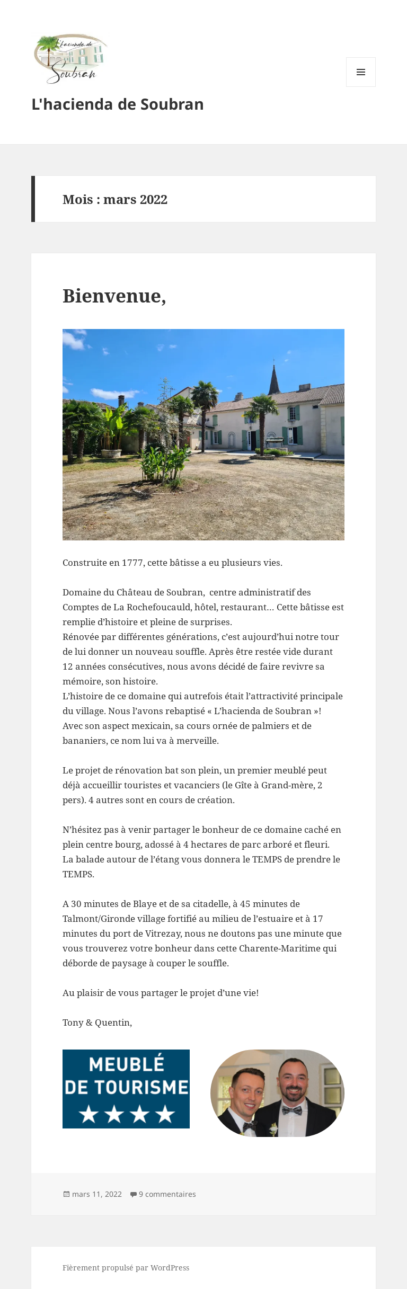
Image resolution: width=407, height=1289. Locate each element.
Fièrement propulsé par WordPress (126, 1268)
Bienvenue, (114, 295)
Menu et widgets (361, 86)
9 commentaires (167, 1194)
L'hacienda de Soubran (117, 103)
